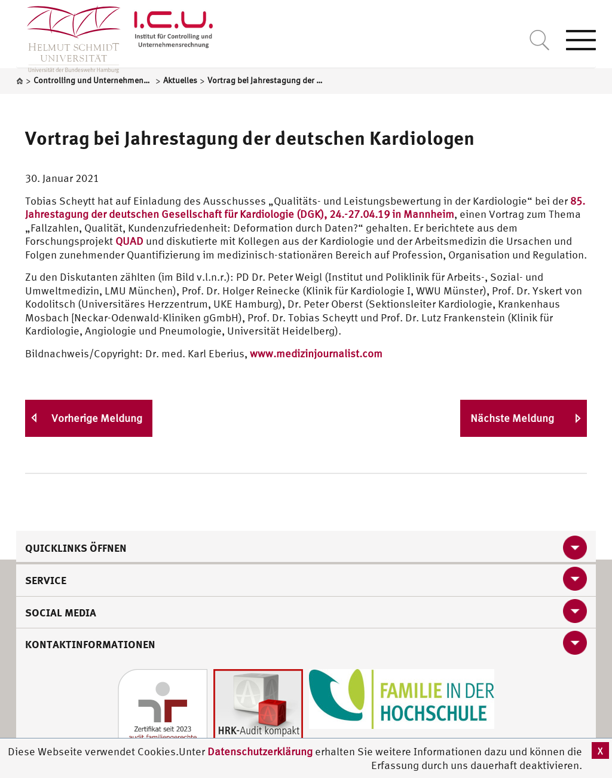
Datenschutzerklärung (260, 751)
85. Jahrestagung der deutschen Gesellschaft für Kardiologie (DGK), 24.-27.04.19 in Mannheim (305, 207)
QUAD (129, 241)
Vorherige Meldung (96, 418)
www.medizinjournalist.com (316, 353)
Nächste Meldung (512, 418)
